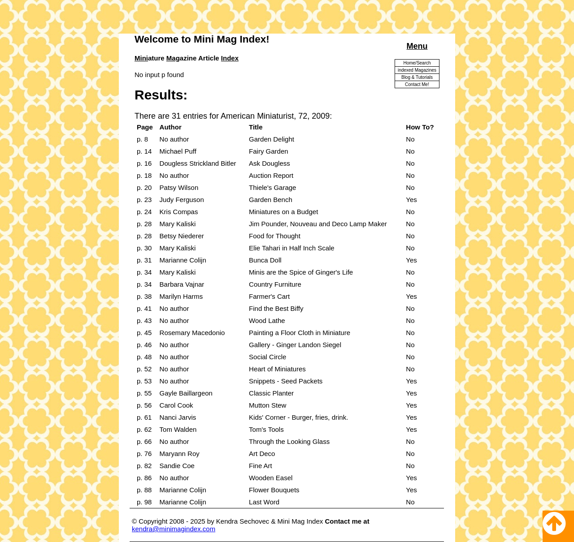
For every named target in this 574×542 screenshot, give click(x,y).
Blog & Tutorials (417, 77)
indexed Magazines (417, 70)
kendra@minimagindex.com (173, 529)
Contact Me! (417, 84)
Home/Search (416, 62)
